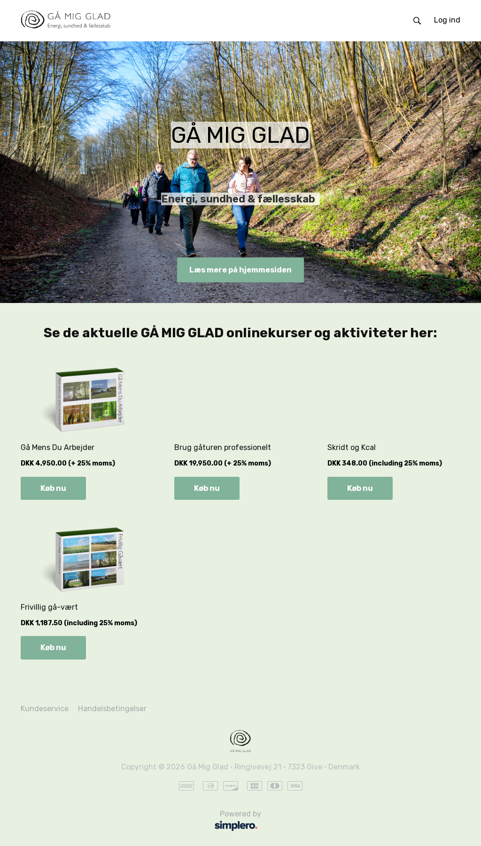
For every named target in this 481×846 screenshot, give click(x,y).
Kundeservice (45, 708)
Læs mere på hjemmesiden (240, 269)
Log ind (447, 20)
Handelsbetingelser (112, 708)
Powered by (143, 821)
